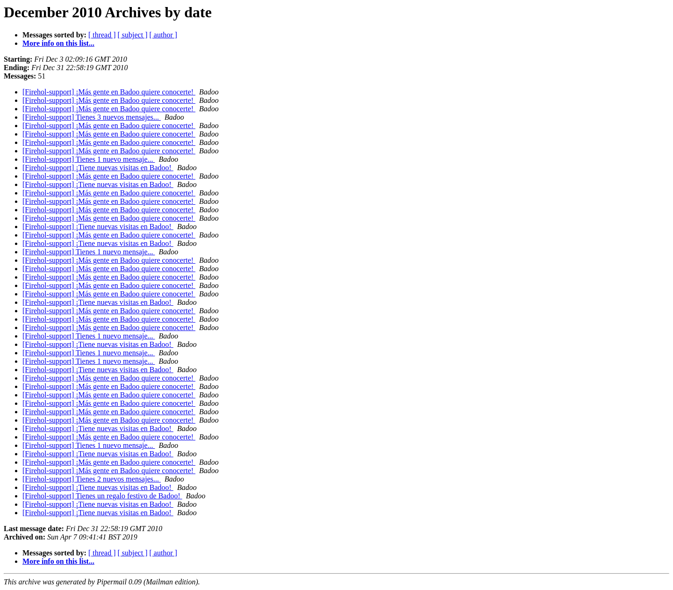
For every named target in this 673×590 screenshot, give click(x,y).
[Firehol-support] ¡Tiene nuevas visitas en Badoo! (97, 168)
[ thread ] (102, 35)
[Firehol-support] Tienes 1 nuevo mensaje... (88, 159)
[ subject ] (133, 35)
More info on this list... (58, 43)
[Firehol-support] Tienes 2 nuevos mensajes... (91, 479)
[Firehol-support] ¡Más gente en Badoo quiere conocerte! (108, 92)
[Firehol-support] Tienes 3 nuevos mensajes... (91, 117)
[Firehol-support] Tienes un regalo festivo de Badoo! (102, 496)
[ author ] (164, 35)
